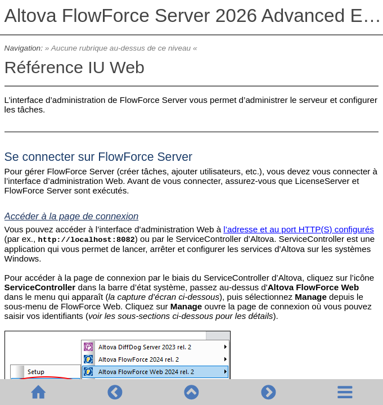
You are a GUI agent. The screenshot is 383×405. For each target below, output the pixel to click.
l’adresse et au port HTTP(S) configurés (298, 229)
